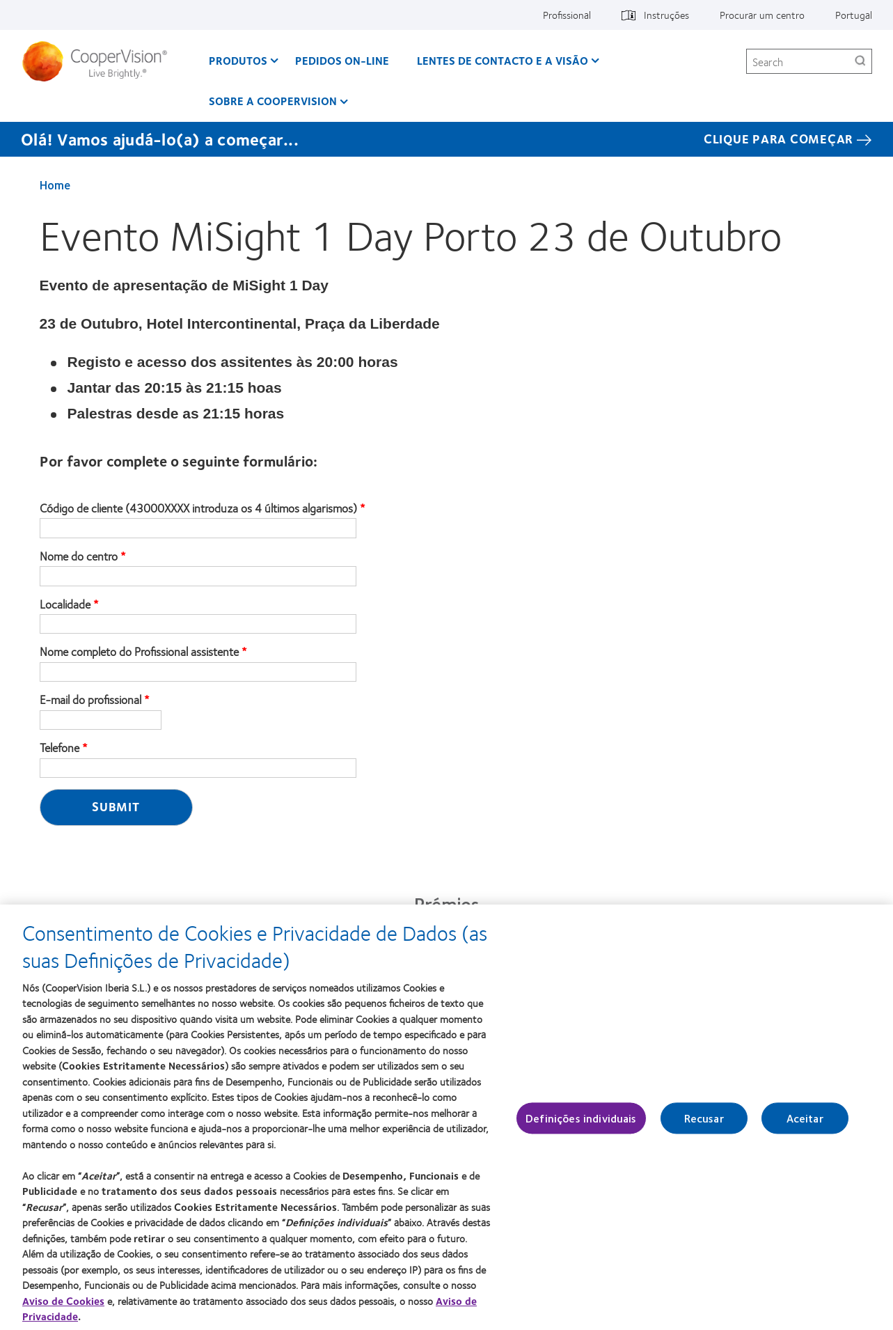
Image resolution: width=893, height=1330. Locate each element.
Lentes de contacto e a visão (502, 60)
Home (55, 184)
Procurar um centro (762, 14)
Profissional (567, 14)
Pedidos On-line (342, 60)
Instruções (666, 14)
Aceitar (805, 1123)
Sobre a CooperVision (273, 100)
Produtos (238, 60)
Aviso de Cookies (63, 1306)
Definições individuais (581, 1123)
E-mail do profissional (90, 700)
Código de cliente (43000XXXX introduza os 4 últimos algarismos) (198, 508)
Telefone (59, 748)
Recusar (704, 1123)
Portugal (853, 14)
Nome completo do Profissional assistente (139, 652)
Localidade (65, 604)
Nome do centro (79, 556)
